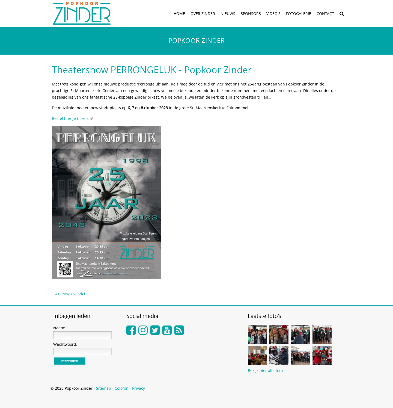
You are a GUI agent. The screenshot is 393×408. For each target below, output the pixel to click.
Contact (325, 13)
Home (179, 13)
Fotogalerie (298, 13)
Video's (273, 13)
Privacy (138, 388)
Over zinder (202, 13)
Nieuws (228, 13)
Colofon (122, 388)
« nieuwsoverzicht (71, 293)
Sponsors (251, 13)
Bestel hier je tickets (70, 118)
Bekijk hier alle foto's (266, 370)
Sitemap (103, 388)
